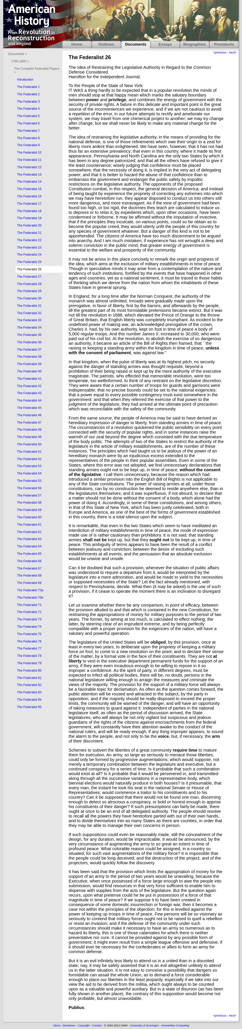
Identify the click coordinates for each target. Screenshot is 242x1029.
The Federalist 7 (28, 130)
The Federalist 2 (28, 94)
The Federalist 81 (29, 678)
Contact (97, 1025)
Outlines (106, 44)
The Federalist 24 (29, 254)
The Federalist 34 (29, 327)
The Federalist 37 (29, 349)
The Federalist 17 (29, 203)
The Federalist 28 (29, 284)
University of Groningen (144, 1025)
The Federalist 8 (28, 138)
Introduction (25, 79)
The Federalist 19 (29, 218)
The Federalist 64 (29, 546)
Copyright (83, 1025)
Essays (165, 44)
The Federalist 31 (29, 305)
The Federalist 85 (29, 707)
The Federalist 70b (30, 597)
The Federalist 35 (29, 335)
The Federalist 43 (29, 393)
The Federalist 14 (29, 181)
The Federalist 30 (29, 298)
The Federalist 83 (29, 692)
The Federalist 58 (29, 502)
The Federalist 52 (29, 459)
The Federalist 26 (29, 269)
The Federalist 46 (29, 415)
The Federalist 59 (29, 510)
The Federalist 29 (29, 291)
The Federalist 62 (29, 532)
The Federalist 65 (29, 553)
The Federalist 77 (29, 648)
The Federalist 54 (29, 473)
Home (76, 44)
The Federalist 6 (28, 123)
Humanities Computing (175, 1025)
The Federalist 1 (28, 87)
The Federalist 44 (29, 400)
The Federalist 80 (29, 670)
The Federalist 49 (29, 437)
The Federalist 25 (29, 262)
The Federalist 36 (29, 342)
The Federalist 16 (29, 196)
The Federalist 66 (29, 561)
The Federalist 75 (29, 634)
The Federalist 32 (29, 313)
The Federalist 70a (30, 590)
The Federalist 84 (29, 699)
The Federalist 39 (29, 364)
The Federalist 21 (29, 232)
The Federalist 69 (29, 583)
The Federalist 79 (29, 663)
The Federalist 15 (29, 189)
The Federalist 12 (29, 167)
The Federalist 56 (29, 488)
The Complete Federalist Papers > (36, 70)
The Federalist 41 (29, 378)
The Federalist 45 (29, 407)
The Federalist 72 (29, 612)
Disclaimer (69, 1025)
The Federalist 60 (29, 517)
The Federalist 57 (29, 495)
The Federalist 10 (29, 152)
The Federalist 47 (29, 422)
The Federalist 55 (29, 480)
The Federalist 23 (29, 247)
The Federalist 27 (29, 276)
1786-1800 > (20, 61)
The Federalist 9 (28, 145)
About (56, 1025)
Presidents (224, 44)
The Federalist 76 (29, 641)
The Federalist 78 (29, 655)
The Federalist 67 (29, 568)
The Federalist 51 (29, 451)
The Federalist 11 (29, 159)
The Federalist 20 (29, 225)
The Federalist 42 (29, 386)
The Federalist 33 (29, 320)
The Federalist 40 (29, 371)
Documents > (17, 54)
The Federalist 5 (28, 116)
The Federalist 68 (29, 575)
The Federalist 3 (28, 101)
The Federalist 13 (29, 174)
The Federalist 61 (29, 524)
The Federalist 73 (29, 619)
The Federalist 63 (29, 539)
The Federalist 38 (29, 356)
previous (220, 52)
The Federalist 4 (28, 108)
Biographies (194, 44)
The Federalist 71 (29, 605)
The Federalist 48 (29, 429)
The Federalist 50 (29, 444)
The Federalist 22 (29, 240)
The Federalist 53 (29, 466)
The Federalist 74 (29, 626)
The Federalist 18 (29, 211)
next (232, 52)
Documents (136, 44)
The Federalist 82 (29, 685)
